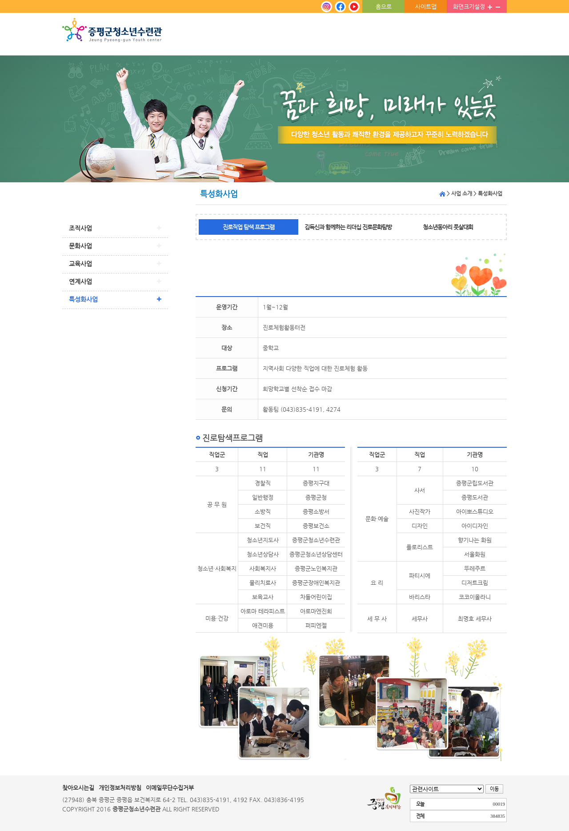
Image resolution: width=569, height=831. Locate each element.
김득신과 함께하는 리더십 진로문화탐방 (348, 227)
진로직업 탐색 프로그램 (248, 227)
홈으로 (384, 6)
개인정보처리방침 (120, 787)
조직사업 (80, 228)
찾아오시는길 (78, 787)
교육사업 (80, 263)
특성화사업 (83, 299)
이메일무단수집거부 (170, 787)
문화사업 (80, 245)
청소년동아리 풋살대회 (448, 227)
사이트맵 (426, 6)
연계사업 (80, 281)
